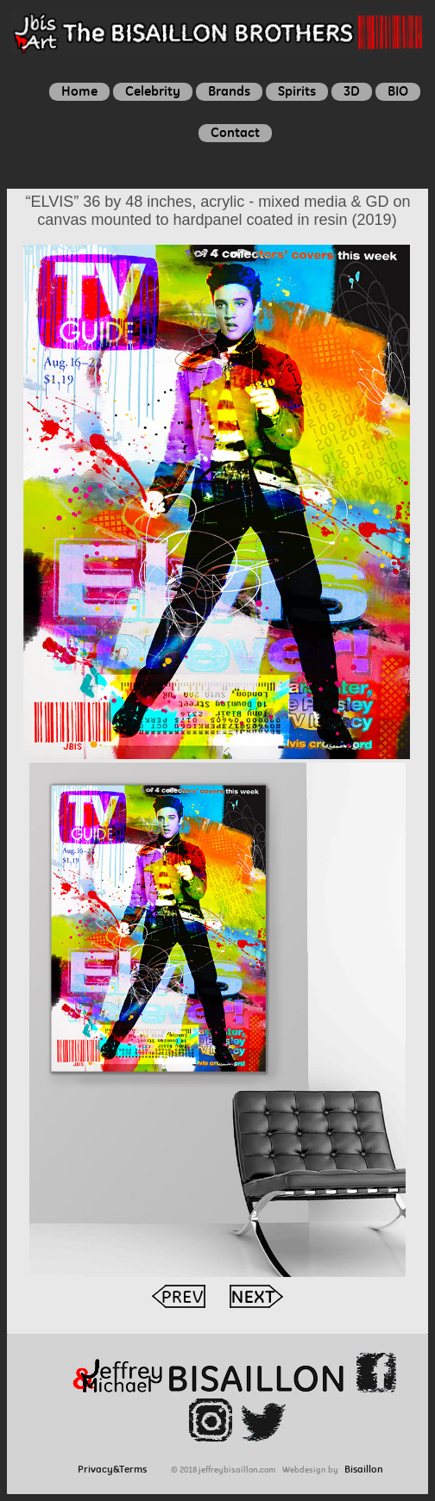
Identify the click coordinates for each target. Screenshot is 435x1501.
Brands (229, 91)
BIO (398, 91)
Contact (235, 132)
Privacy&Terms (116, 1469)
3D (352, 91)
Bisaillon (363, 1469)
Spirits (297, 91)
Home (79, 91)
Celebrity (152, 91)
